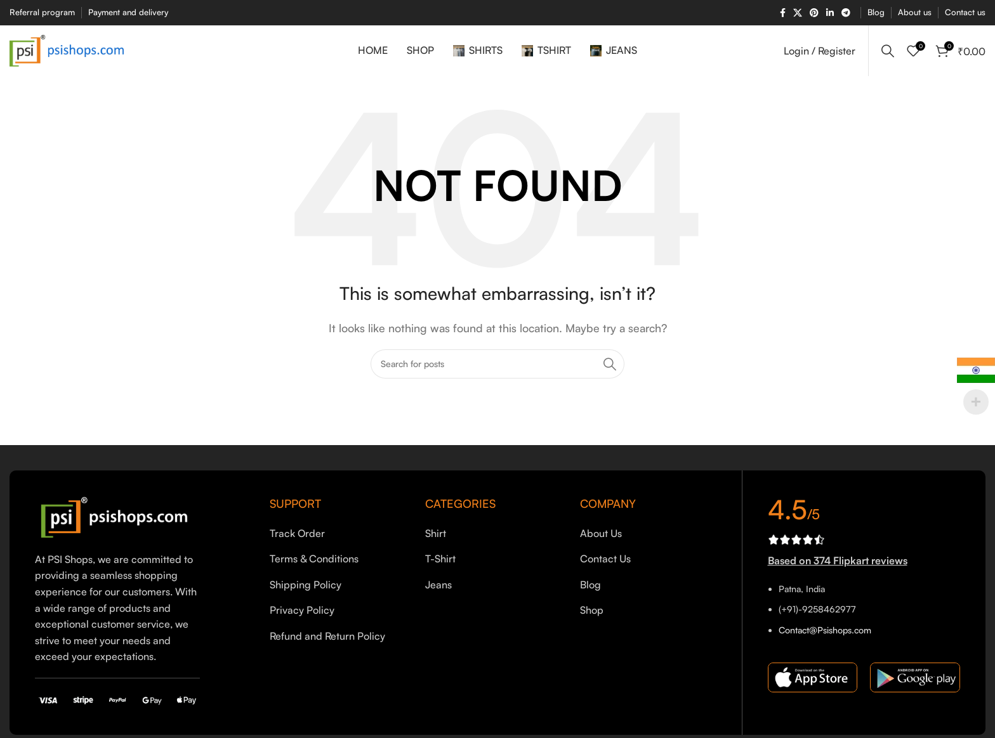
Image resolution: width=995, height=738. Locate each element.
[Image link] (117, 516)
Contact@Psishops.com (825, 630)
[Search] (887, 50)
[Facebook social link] (782, 13)
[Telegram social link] (846, 13)
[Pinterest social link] (814, 13)
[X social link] (797, 13)
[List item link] (337, 534)
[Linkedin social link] (830, 13)
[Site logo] (67, 49)
